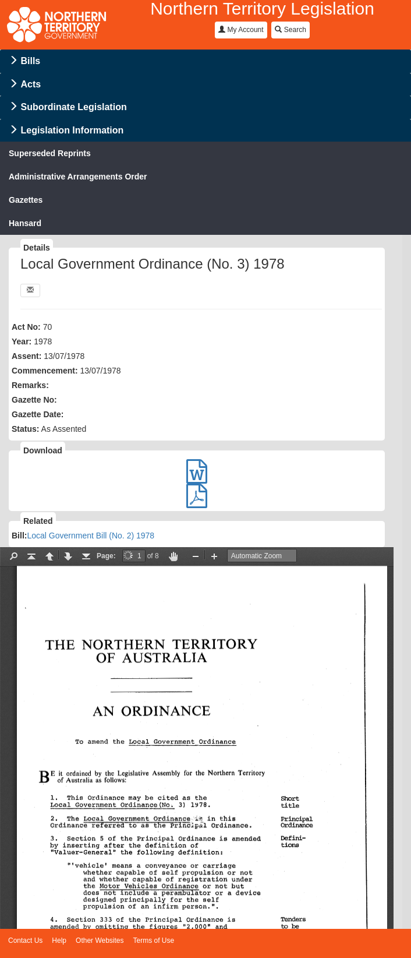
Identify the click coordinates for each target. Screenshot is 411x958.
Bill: (19, 535)
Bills (30, 61)
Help (59, 940)
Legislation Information (71, 130)
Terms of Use (154, 940)
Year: (21, 341)
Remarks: (30, 385)
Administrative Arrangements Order (78, 176)
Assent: (26, 356)
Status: (25, 429)
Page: (106, 556)
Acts (30, 84)
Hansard (25, 223)
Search (290, 30)
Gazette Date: (37, 414)
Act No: (26, 327)
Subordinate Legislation (73, 107)
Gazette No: (34, 399)
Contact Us (25, 940)
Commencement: (45, 370)
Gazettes (25, 200)
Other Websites (99, 940)
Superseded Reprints (50, 153)
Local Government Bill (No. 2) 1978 (90, 535)
